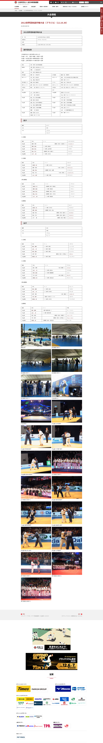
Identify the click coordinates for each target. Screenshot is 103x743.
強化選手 (33, 6)
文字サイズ (81, 2)
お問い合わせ (76, 2)
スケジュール (69, 2)
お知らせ (25, 6)
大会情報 (16, 6)
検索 (86, 2)
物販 (63, 2)
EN (101, 2)
